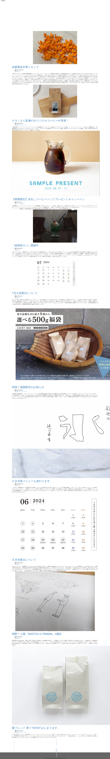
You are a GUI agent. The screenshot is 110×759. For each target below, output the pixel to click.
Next (56, 751)
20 (56, 749)
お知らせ (18, 71)
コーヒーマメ (23, 124)
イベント (18, 203)
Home (14, 18)
